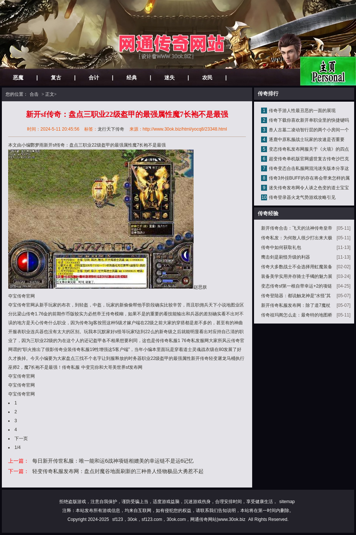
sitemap (287, 501)
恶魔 (18, 78)
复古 (56, 78)
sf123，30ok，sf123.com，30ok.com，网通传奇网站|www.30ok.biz (178, 519)
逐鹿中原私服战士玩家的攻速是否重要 (307, 139)
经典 (131, 78)
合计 (94, 78)
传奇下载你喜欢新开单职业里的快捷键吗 (309, 120)
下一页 (21, 438)
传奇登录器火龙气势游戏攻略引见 (302, 197)
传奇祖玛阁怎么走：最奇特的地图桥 (296, 315)
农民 (207, 78)
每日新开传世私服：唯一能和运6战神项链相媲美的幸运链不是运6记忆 (113, 461)
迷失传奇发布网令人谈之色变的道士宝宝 (309, 187)
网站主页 (328, 71)
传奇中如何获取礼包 (281, 247)
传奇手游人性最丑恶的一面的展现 (302, 110)
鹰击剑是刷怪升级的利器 (285, 257)
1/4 (17, 447)
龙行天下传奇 (111, 129)
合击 (34, 94)
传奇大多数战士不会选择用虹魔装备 (296, 266)
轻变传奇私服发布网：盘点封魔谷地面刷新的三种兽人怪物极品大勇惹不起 (118, 471)
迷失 (169, 78)
